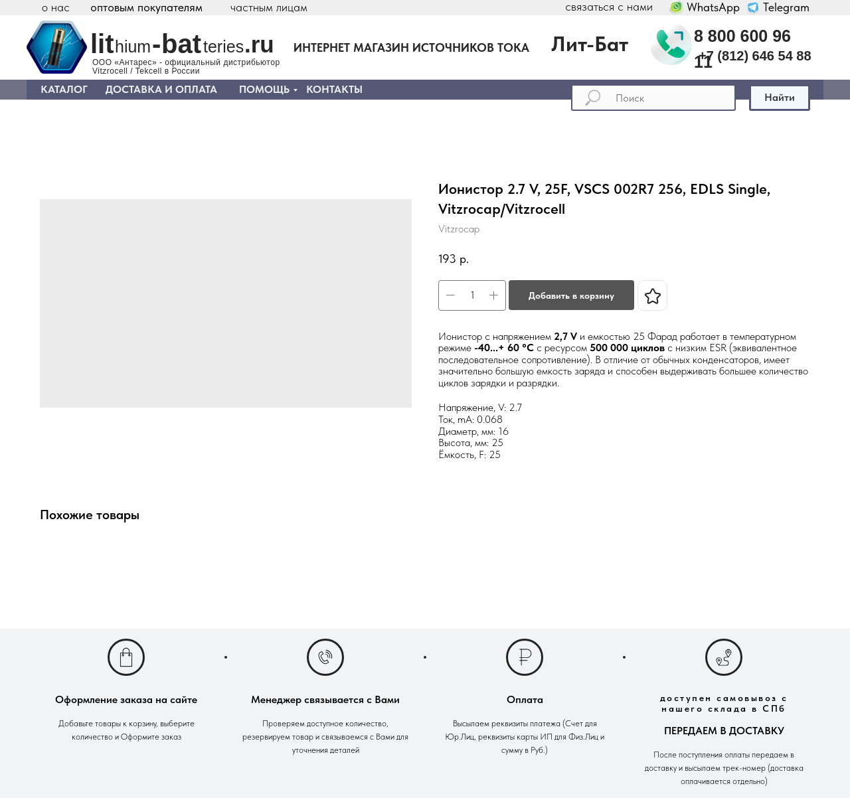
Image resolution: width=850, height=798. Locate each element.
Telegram (786, 7)
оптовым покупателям (146, 7)
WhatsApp (713, 7)
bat (181, 43)
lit (102, 43)
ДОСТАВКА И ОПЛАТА (161, 89)
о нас (56, 7)
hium (133, 46)
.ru (259, 44)
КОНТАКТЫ (334, 89)
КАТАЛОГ (64, 89)
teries (223, 46)
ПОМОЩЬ (264, 89)
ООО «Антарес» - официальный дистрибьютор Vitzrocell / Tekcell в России (186, 67)
